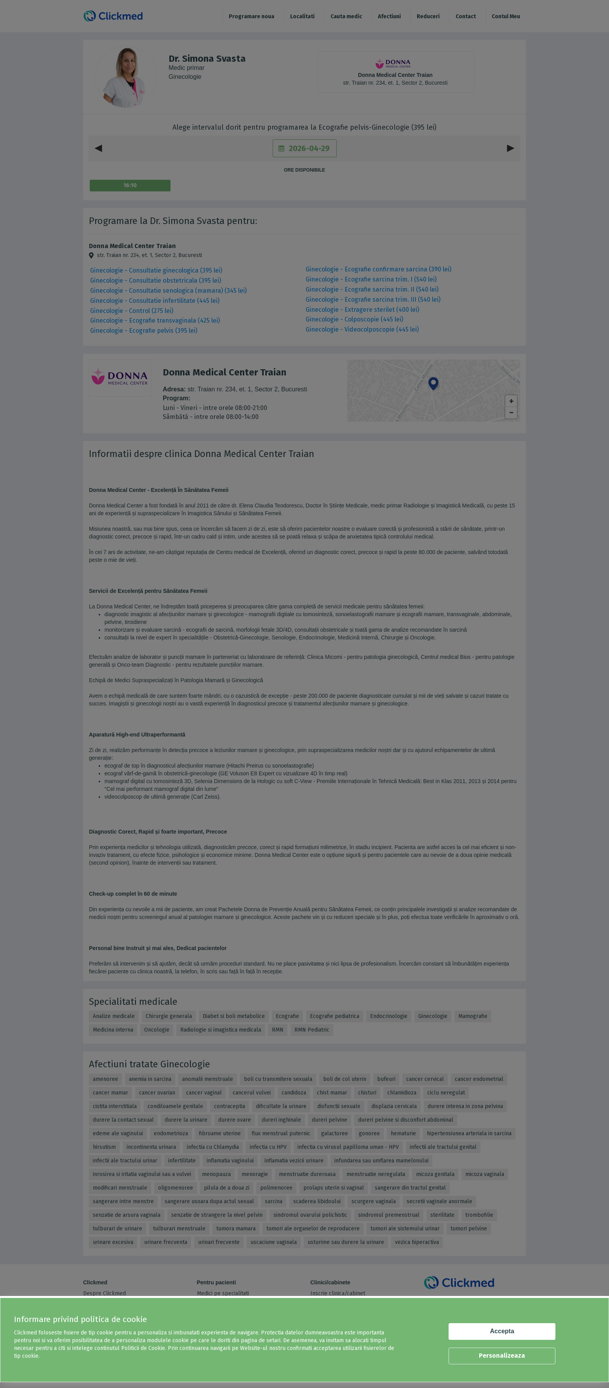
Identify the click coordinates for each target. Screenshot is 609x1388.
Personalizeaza (502, 1355)
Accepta (502, 1331)
